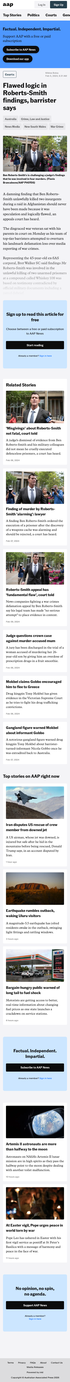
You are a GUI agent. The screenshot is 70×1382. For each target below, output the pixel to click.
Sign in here (45, 356)
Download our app (18, 59)
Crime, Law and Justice (35, 119)
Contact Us (57, 1362)
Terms (10, 1362)
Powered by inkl (35, 1372)
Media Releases (35, 1367)
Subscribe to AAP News (21, 49)
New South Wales (35, 126)
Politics (33, 14)
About (43, 1362)
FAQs (33, 1362)
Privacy (22, 1362)
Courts (51, 14)
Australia (10, 119)
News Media (12, 126)
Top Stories (12, 14)
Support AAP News (35, 1305)
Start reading (35, 345)
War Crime (57, 126)
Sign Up (58, 4)
